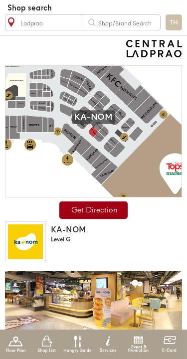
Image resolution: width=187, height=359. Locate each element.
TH (174, 22)
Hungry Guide (77, 344)
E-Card (169, 344)
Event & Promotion (138, 344)
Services (108, 344)
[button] (84, 328)
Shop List (46, 344)
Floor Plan (15, 344)
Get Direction (94, 210)
